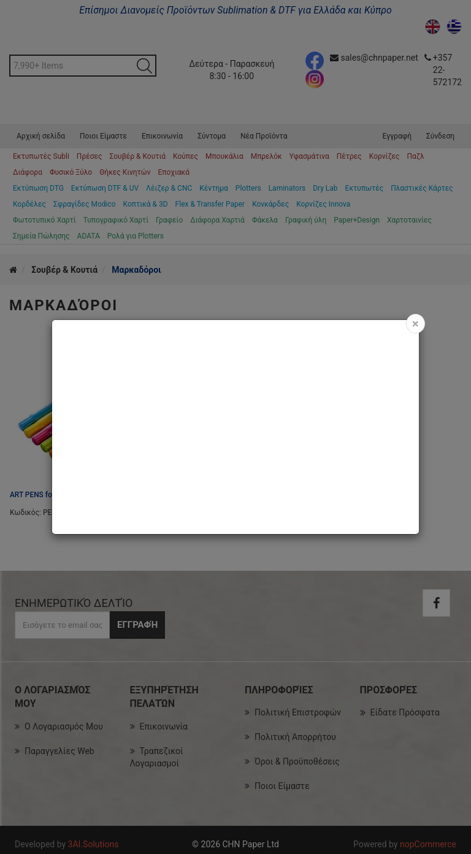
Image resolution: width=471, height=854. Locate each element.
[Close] (415, 324)
